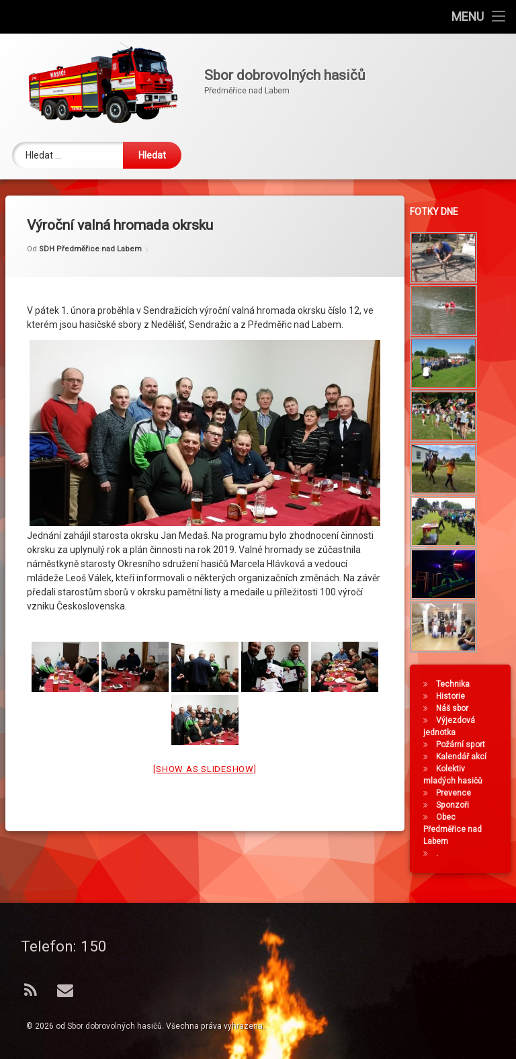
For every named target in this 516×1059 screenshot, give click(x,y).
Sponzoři (455, 805)
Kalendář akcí (464, 756)
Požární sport (463, 744)
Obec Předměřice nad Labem (456, 829)
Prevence (456, 793)
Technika (456, 684)
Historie (453, 696)
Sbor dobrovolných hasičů (114, 1026)
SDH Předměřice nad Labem (90, 227)
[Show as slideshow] (204, 748)
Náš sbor (455, 708)
